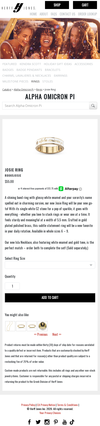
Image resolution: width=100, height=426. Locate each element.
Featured (9, 64)
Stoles (47, 81)
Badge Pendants (29, 70)
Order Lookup (87, 14)
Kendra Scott (30, 64)
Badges (8, 70)
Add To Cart (50, 297)
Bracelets (52, 70)
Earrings (60, 75)
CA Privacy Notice (46, 405)
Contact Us (67, 14)
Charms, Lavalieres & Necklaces (26, 75)
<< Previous (41, 334)
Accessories (84, 64)
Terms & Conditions (67, 405)
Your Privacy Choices (50, 413)
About (44, 14)
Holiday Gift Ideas (58, 64)
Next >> (56, 334)
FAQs (54, 14)
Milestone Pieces (15, 81)
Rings (35, 81)
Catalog (6, 89)
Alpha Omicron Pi (24, 89)
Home (33, 14)
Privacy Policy (28, 405)
